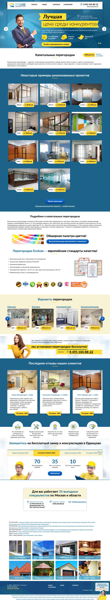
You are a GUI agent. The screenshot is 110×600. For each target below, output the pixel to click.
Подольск (88, 595)
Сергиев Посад (16, 597)
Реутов (44, 599)
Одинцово (49, 597)
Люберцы (37, 599)
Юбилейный (40, 597)
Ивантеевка (54, 595)
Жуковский (49, 595)
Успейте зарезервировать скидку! (57, 44)
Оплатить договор (13, 588)
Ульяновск (88, 599)
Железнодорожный (43, 595)
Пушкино (81, 597)
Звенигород (72, 597)
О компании (68, 4)
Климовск (59, 595)
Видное (44, 597)
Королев (67, 595)
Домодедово (62, 597)
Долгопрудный (32, 595)
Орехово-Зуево (82, 595)
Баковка (29, 599)
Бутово (32, 599)
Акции (44, 4)
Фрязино (25, 597)
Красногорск (72, 595)
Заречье (66, 599)
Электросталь (71, 599)
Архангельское (24, 599)
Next (103, 29)
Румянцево (48, 599)
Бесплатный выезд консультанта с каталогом (67, 241)
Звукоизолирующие (90, 307)
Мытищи (41, 599)
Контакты (56, 4)
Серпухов (21, 597)
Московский (18, 599)
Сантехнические (63, 307)
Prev (6, 29)
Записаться (55, 473)
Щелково (35, 597)
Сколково (58, 599)
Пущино (92, 595)
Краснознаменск (90, 597)
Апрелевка (67, 597)
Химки (52, 597)
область (84, 599)
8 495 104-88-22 (90, 5)
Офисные (11, 307)
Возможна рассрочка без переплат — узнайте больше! (55, 206)
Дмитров (27, 595)
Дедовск (85, 597)
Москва (13, 595)
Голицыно (77, 597)
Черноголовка (30, 597)
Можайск (77, 595)
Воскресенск (21, 595)
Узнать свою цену (55, 201)
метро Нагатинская (78, 599)
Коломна (63, 595)
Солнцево (62, 599)
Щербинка (53, 599)
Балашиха (17, 595)
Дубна (37, 595)
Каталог (34, 4)
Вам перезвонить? (92, 6)
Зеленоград (56, 597)
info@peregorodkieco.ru (80, 502)
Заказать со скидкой (99, 54)
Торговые (36, 307)
